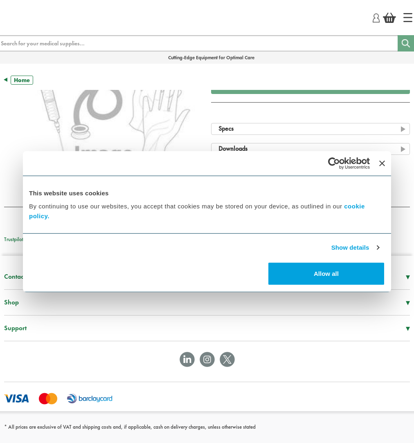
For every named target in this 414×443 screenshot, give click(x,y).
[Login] (376, 16)
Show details (350, 247)
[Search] (406, 43)
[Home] (408, 17)
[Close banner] (382, 163)
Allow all (326, 273)
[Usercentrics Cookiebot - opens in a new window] (334, 163)
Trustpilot (13, 239)
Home (22, 80)
